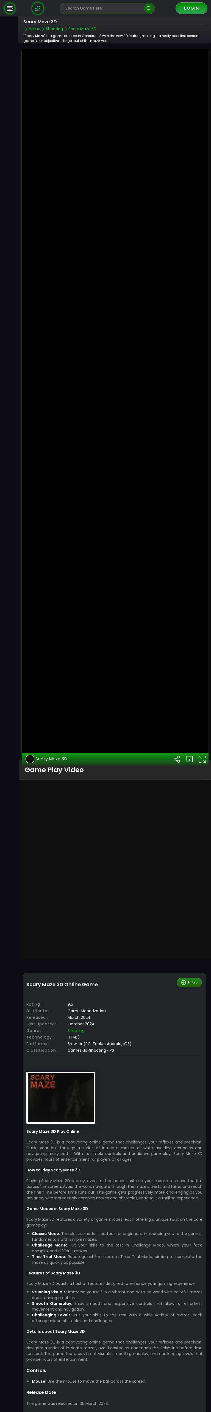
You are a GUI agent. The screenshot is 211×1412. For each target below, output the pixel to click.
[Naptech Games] (38, 8)
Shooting (76, 1010)
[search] (149, 8)
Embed (189, 961)
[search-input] (103, 8)
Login (191, 8)
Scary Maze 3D (46, 738)
